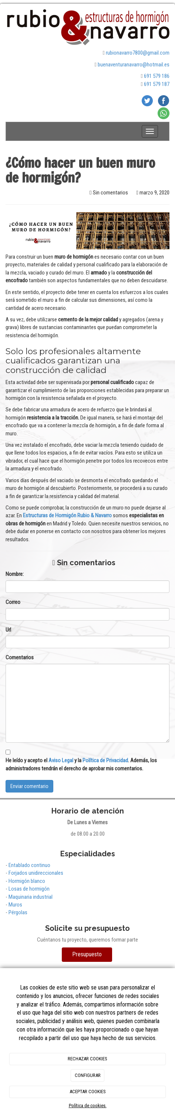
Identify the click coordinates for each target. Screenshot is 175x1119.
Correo (13, 602)
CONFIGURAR (88, 1075)
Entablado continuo (29, 865)
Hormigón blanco (27, 881)
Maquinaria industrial (31, 897)
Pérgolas (18, 912)
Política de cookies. (88, 1105)
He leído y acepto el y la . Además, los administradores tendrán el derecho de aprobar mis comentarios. (81, 764)
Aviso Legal (60, 760)
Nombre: (15, 574)
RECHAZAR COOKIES (87, 1058)
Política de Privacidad (105, 760)
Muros (15, 904)
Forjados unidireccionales (36, 873)
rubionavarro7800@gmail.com (137, 52)
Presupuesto (87, 954)
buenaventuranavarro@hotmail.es (133, 64)
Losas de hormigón (29, 888)
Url (8, 629)
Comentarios (20, 657)
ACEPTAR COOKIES (88, 1091)
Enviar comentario (29, 786)
